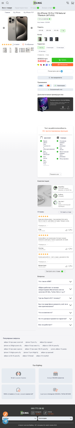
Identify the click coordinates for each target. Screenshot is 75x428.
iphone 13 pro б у (31, 342)
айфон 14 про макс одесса (13, 349)
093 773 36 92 (37, 408)
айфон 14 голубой (42, 356)
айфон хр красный (47, 352)
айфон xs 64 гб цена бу (12, 356)
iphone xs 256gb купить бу (13, 345)
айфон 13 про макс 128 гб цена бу (36, 349)
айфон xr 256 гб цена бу (51, 345)
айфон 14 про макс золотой (13, 342)
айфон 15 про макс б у (32, 345)
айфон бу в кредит (46, 342)
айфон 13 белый (28, 356)
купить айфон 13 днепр (59, 349)
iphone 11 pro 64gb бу (31, 352)
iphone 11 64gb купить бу (12, 352)
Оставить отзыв (65, 212)
